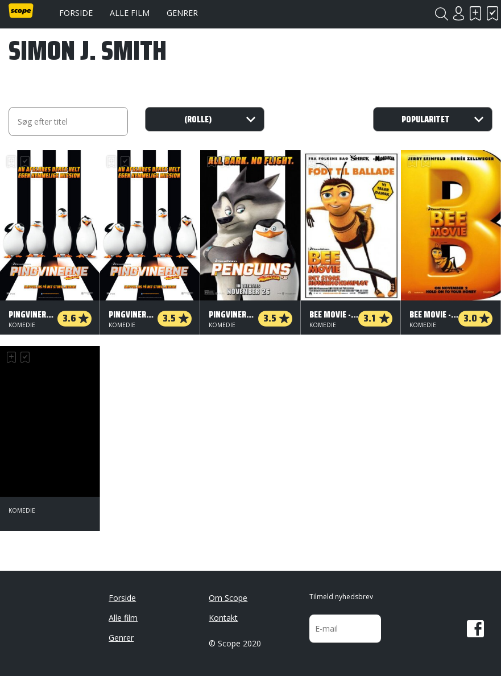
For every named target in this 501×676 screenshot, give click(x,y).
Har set (492, 13)
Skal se (475, 13)
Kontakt (223, 617)
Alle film (130, 12)
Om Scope (228, 597)
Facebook (475, 628)
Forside (76, 12)
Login (458, 13)
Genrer (182, 12)
